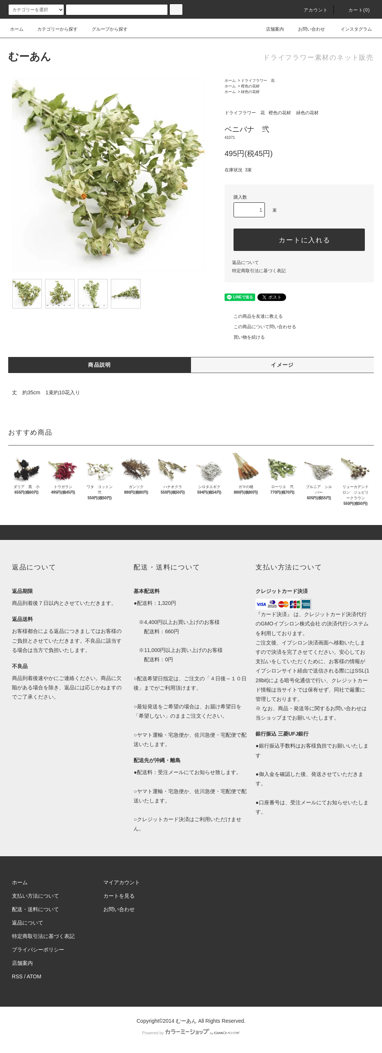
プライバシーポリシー (38, 950)
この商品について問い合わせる (260, 326)
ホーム (17, 29)
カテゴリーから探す (53, 29)
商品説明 (99, 365)
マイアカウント (121, 882)
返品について (245, 262)
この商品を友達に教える (254, 316)
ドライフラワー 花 (258, 80)
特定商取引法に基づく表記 (259, 270)
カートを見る (119, 896)
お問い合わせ (307, 29)
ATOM (34, 976)
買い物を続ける (245, 337)
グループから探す (105, 29)
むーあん (29, 56)
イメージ (282, 365)
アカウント (311, 10)
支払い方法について (35, 896)
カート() (354, 10)
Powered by (191, 1033)
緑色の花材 (250, 92)
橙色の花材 (250, 86)
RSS (17, 976)
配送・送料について (35, 909)
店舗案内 (270, 29)
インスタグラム (352, 29)
